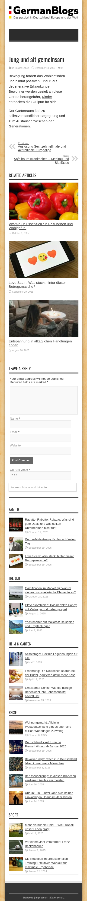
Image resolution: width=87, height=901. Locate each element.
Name (14, 418)
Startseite (28, 897)
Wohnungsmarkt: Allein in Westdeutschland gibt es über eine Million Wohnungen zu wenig (48, 727)
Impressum (41, 897)
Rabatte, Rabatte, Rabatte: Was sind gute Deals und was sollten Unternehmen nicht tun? (49, 524)
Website (15, 445)
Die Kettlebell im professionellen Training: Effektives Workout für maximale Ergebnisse (46, 863)
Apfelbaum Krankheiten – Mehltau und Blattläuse (40, 159)
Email (14, 432)
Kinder (47, 97)
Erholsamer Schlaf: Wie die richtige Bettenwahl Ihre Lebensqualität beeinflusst (48, 692)
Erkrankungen (40, 86)
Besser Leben (22, 68)
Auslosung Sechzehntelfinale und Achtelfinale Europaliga (46, 147)
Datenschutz (57, 897)
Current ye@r (20, 469)
